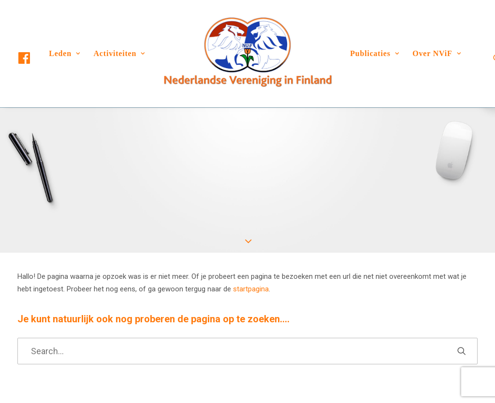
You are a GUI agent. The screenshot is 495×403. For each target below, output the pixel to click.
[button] (32, 58)
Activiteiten (119, 53)
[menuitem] (32, 58)
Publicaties (374, 53)
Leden (64, 53)
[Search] (247, 351)
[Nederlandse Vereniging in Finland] (247, 53)
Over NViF (436, 53)
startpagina (251, 289)
